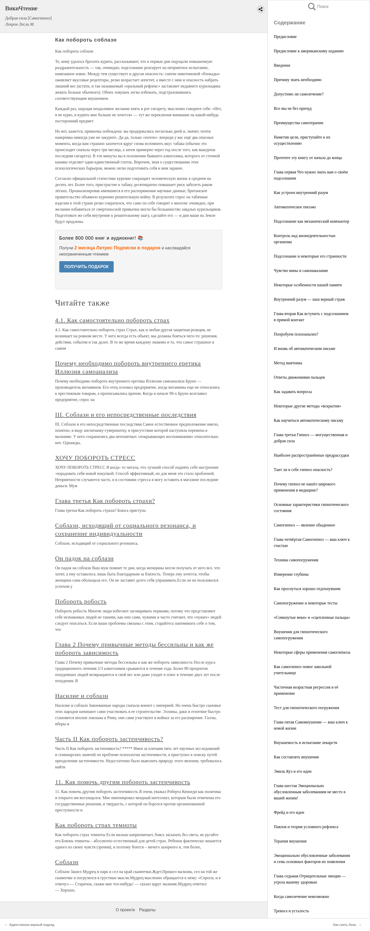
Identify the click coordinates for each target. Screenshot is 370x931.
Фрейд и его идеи (289, 812)
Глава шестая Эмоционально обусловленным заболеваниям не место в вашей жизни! (309, 791)
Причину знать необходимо (298, 79)
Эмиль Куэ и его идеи (292, 771)
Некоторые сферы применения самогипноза (312, 652)
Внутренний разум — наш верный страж (309, 299)
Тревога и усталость (291, 911)
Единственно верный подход (31, 925)
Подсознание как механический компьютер (311, 221)
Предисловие (285, 36)
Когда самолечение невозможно (301, 896)
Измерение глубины (291, 574)
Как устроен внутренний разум (301, 192)
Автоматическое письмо (295, 207)
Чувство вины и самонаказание (301, 270)
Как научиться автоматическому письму (309, 420)
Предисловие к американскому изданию (309, 51)
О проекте (125, 910)
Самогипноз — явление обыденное (304, 525)
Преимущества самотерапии (298, 123)
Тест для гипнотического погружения (306, 707)
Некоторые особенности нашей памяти (308, 285)
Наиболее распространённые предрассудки (311, 455)
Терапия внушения (290, 841)
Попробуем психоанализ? (296, 334)
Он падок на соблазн (84, 558)
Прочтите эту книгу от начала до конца (308, 157)
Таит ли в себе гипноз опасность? (303, 469)
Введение (282, 65)
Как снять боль (344, 925)
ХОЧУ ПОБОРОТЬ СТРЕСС (95, 457)
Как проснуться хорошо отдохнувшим (307, 588)
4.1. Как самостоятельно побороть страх (112, 320)
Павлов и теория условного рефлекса (306, 827)
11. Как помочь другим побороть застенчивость (122, 782)
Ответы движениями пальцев (299, 377)
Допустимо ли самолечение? (299, 94)
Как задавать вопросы (293, 391)
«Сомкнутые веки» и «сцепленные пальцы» (312, 617)
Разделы (147, 910)
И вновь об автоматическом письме (304, 348)
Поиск (318, 6)
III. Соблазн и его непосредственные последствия (126, 414)
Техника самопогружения (296, 560)
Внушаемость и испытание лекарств (305, 742)
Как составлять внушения (296, 757)
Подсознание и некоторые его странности (310, 256)
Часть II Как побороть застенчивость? (109, 739)
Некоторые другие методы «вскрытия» (307, 406)
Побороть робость (81, 601)
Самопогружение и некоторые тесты (305, 603)
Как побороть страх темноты (96, 825)
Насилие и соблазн (81, 695)
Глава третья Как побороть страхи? (105, 500)
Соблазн (67, 862)
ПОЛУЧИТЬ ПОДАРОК (86, 266)
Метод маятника (288, 363)
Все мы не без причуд (292, 108)
